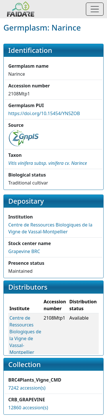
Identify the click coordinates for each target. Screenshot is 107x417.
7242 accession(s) (26, 388)
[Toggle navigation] (95, 9)
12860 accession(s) (28, 407)
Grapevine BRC (24, 251)
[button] (47, 163)
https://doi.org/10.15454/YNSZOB (44, 113)
